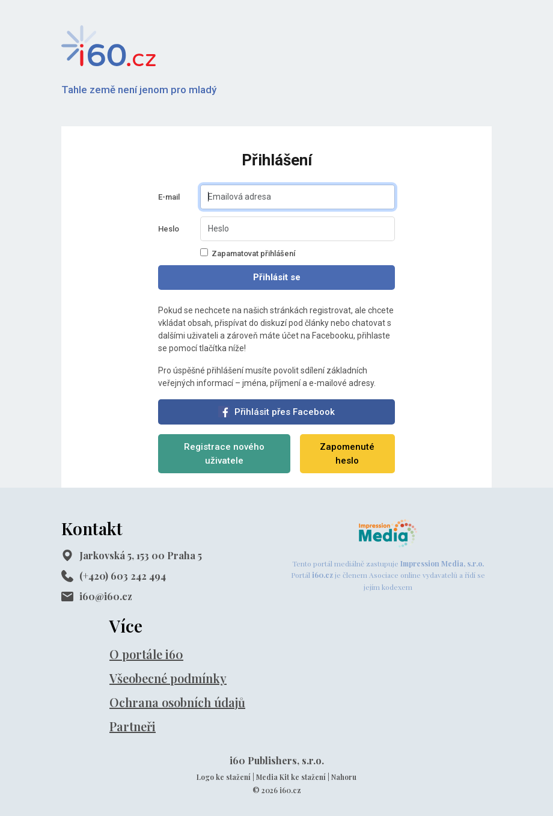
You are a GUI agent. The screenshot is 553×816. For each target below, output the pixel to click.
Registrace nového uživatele (224, 453)
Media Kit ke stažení (291, 777)
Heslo (168, 228)
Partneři (132, 726)
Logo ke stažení (224, 777)
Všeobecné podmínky (168, 678)
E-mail (169, 196)
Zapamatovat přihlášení (247, 253)
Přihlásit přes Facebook (276, 411)
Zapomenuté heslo (347, 453)
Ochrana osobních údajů (177, 702)
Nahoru (343, 777)
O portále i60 (146, 654)
